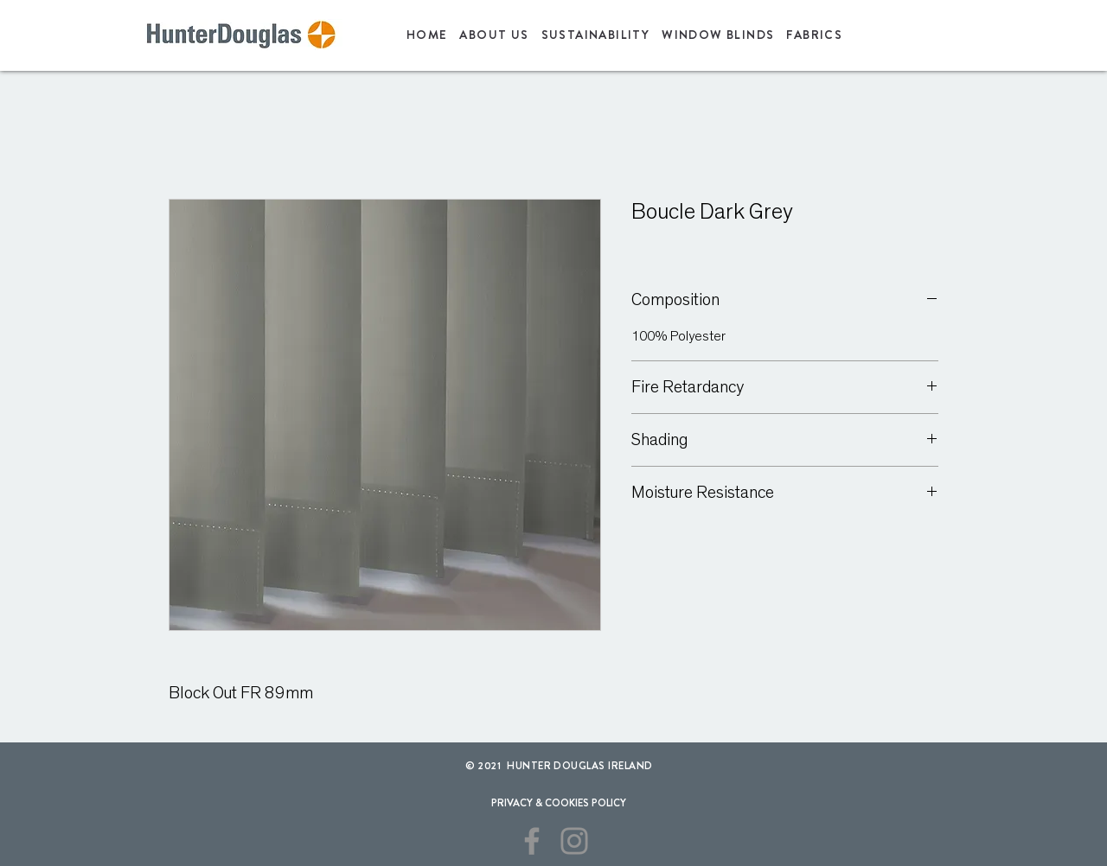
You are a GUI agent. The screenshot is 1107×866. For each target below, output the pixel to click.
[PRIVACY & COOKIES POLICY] (558, 803)
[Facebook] (532, 841)
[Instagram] (574, 841)
